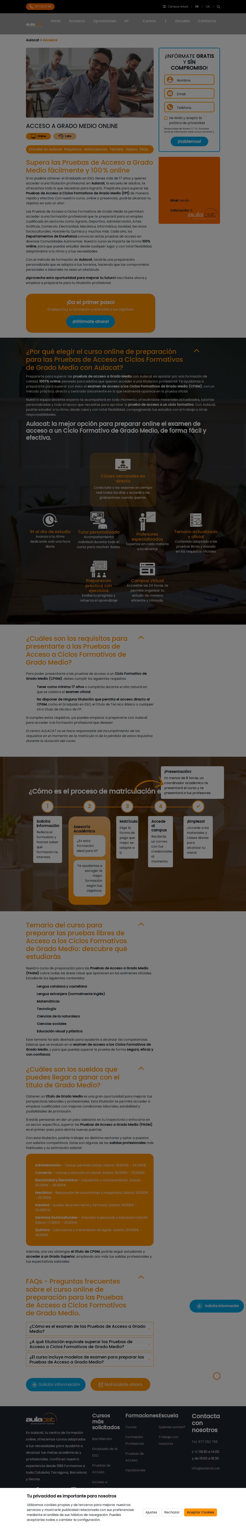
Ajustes (151, 1512)
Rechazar (172, 1512)
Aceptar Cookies (200, 1512)
